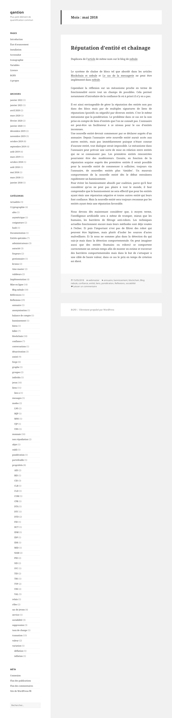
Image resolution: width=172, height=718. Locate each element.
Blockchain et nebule (84, 75)
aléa (14, 212)
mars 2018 (15, 177)
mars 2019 (15, 156)
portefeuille (18, 460)
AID (16, 470)
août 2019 (15, 151)
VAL (16, 594)
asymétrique (18, 217)
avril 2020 (15, 110)
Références (15, 294)
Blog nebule (18, 289)
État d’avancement (19, 44)
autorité (16, 248)
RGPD (13, 75)
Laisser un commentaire (85, 286)
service (15, 614)
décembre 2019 (17, 131)
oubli (14, 449)
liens (14, 387)
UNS (16, 429)
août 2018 (15, 167)
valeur (15, 640)
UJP (16, 423)
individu (16, 377)
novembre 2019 (18, 136)
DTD (16, 516)
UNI (16, 589)
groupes (16, 372)
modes (15, 403)
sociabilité (17, 620)
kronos (15, 264)
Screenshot (15, 54)
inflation (18, 656)
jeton (14, 382)
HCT (16, 527)
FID (16, 522)
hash (14, 227)
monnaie (16, 434)
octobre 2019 (16, 141)
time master (18, 269)
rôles (14, 604)
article (91, 59)
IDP (16, 537)
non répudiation (20, 439)
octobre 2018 (16, 162)
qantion (17, 12)
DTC (16, 511)
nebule (133, 59)
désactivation (18, 351)
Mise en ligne (16, 284)
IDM (16, 532)
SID (16, 563)
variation (16, 645)
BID (16, 475)
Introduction (16, 39)
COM (16, 496)
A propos (14, 80)
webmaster (93, 280)
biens (15, 325)
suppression (18, 625)
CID (16, 480)
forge (15, 362)
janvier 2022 (16, 100)
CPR (16, 501)
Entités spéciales (18, 238)
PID (16, 558)
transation (17, 635)
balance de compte (21, 315)
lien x (17, 393)
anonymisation (19, 310)
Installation (15, 49)
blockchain (17, 336)
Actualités (15, 202)
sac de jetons (18, 609)
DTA (16, 506)
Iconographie (16, 60)
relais (15, 599)
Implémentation (18, 279)
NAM (16, 552)
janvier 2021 (16, 105)
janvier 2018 (16, 182)
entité (15, 356)
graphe (15, 367)
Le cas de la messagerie (118, 75)
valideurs (17, 274)
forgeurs (16, 253)
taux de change (19, 630)
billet (14, 331)
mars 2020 (15, 115)
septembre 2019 (18, 146)
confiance (17, 341)
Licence (14, 70)
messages (17, 398)
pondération (18, 454)
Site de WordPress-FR (20, 691)
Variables (14, 65)
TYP (16, 583)
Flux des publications (20, 680)
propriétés (17, 465)
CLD (16, 491)
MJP (16, 413)
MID (16, 547)
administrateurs (20, 243)
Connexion (15, 675)
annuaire (16, 305)
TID (16, 573)
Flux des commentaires (21, 685)
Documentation (17, 233)
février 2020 (16, 120)
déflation (18, 651)
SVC (16, 568)
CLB (16, 485)
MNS (16, 418)
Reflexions (15, 300)
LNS (16, 408)
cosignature (18, 222)
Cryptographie (17, 207)
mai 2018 (14, 172)
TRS (16, 578)
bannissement (19, 320)
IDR (16, 542)
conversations (19, 346)
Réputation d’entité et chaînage (110, 47)
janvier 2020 (16, 125)
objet (14, 444)
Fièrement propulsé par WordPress (96, 309)
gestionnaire (18, 258)
